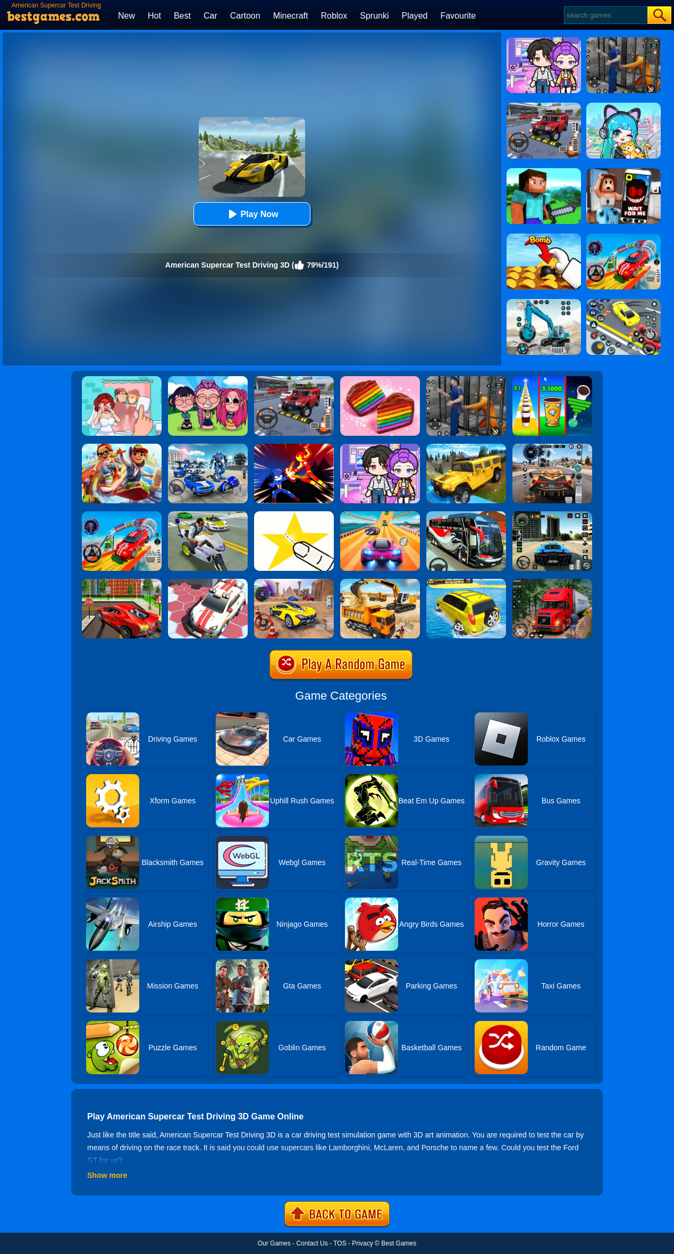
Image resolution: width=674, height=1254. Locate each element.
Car (210, 15)
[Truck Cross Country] (466, 447)
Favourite (458, 15)
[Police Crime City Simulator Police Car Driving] (208, 515)
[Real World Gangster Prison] (466, 380)
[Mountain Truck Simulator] (552, 582)
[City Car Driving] (552, 447)
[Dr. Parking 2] (294, 380)
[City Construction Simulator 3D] (380, 582)
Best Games (398, 1243)
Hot (154, 15)
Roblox (334, 15)
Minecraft (290, 15)
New (126, 15)
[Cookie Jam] (380, 380)
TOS (339, 1243)
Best (182, 15)
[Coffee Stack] (552, 380)
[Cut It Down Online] (294, 515)
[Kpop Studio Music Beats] (208, 380)
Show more (107, 1175)
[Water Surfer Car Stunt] (466, 582)
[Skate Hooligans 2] (122, 447)
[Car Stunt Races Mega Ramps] (122, 515)
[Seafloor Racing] (122, 582)
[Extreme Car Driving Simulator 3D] (552, 515)
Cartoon (245, 15)
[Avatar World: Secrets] (380, 447)
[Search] (605, 15)
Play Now (251, 214)
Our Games (274, 1243)
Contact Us (311, 1243)
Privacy (362, 1243)
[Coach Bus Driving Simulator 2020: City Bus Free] (466, 515)
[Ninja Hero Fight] (294, 447)
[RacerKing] (208, 582)
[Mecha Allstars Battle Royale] (208, 447)
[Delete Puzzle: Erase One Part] (122, 380)
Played (415, 15)
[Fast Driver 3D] (294, 582)
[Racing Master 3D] (380, 515)
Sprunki (374, 15)
